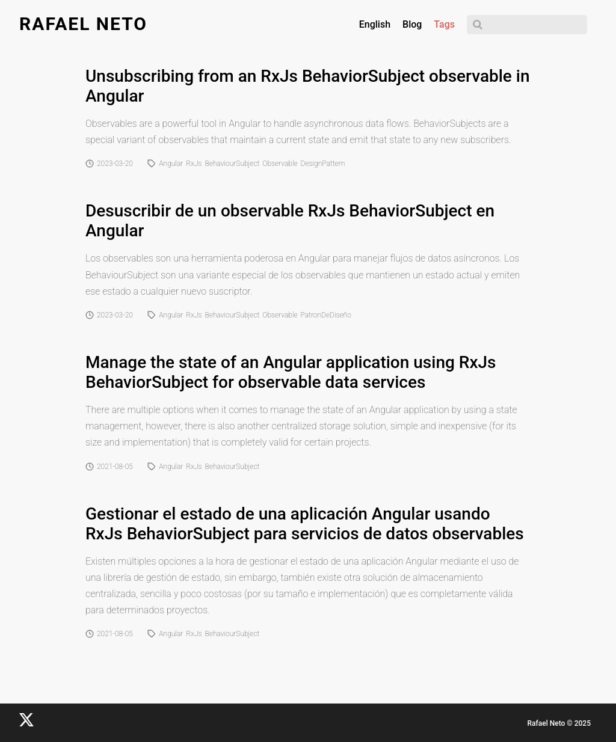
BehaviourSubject (232, 163)
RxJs (194, 163)
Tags (444, 24)
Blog (412, 24)
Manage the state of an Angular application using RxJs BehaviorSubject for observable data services (290, 372)
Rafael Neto (83, 23)
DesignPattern (323, 163)
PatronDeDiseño (326, 315)
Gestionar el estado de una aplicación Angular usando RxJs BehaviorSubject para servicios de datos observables (304, 524)
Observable (279, 163)
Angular (171, 163)
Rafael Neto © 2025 (559, 723)
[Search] (527, 24)
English (374, 24)
